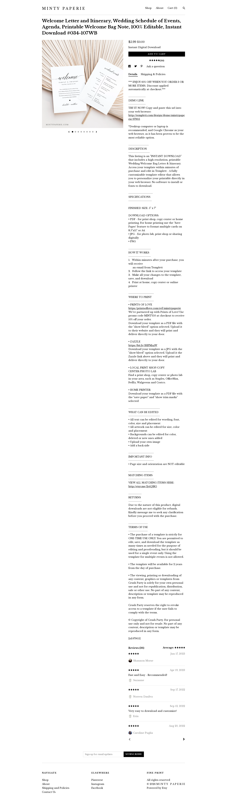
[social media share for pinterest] (141, 66)
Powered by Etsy (157, 787)
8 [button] (93, 132)
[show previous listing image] (69, 132)
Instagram (97, 784)
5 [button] (84, 132)
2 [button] (75, 132)
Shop (148, 8)
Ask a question (155, 66)
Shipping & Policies (153, 74)
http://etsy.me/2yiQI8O (142, 486)
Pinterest (97, 779)
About (159, 8)
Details (133, 74)
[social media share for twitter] (136, 66)
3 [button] (78, 132)
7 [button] (90, 132)
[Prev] (129, 739)
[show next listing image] (96, 132)
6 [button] (87, 132)
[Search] (184, 8)
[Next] (184, 739)
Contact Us (49, 792)
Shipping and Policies (55, 787)
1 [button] (72, 132)
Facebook (97, 787)
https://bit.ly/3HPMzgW (142, 345)
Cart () (172, 8)
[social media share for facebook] (129, 66)
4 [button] (81, 132)
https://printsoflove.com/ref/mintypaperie (154, 308)
